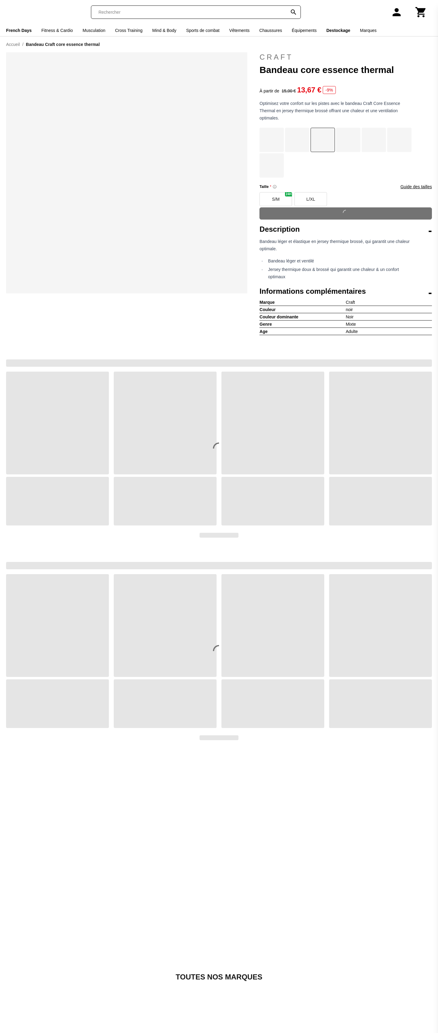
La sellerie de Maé (185, 1010)
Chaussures (270, 30)
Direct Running (181, 944)
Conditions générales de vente (119, 944)
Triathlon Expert (238, 1010)
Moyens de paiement (109, 966)
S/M (282, 197)
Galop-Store (178, 973)
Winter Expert (236, 1025)
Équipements (304, 30)
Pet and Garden (238, 959)
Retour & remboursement (114, 952)
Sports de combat (203, 30)
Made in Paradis (182, 1025)
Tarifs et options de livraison (117, 973)
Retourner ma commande (47, 944)
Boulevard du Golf (184, 937)
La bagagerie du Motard (191, 1003)
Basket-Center (180, 930)
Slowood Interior (239, 966)
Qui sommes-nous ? (108, 930)
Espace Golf (178, 959)
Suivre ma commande (43, 937)
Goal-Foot (175, 981)
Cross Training (128, 30)
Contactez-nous (124, 877)
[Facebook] (308, 980)
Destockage (338, 30)
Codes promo (34, 952)
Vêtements (239, 30)
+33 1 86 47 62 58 (124, 897)
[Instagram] (325, 980)
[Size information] (275, 187)
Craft (345, 57)
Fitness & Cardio (57, 30)
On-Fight (230, 937)
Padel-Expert (235, 944)
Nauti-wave (233, 930)
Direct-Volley (178, 952)
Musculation (94, 30)
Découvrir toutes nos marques (219, 817)
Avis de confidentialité (110, 981)
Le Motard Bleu (181, 1017)
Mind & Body (164, 30)
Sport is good (235, 995)
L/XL (310, 199)
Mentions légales (105, 959)
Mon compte (32, 930)
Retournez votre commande (299, 882)
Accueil (13, 44)
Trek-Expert (234, 1003)
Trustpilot (350, 851)
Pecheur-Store (237, 952)
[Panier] (421, 12)
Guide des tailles (416, 186)
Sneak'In (230, 981)
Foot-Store (176, 966)
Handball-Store (181, 988)
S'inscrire (397, 942)
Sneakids (231, 988)
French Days (19, 30)
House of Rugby (182, 995)
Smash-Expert (236, 973)
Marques (368, 30)
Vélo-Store (233, 1017)
